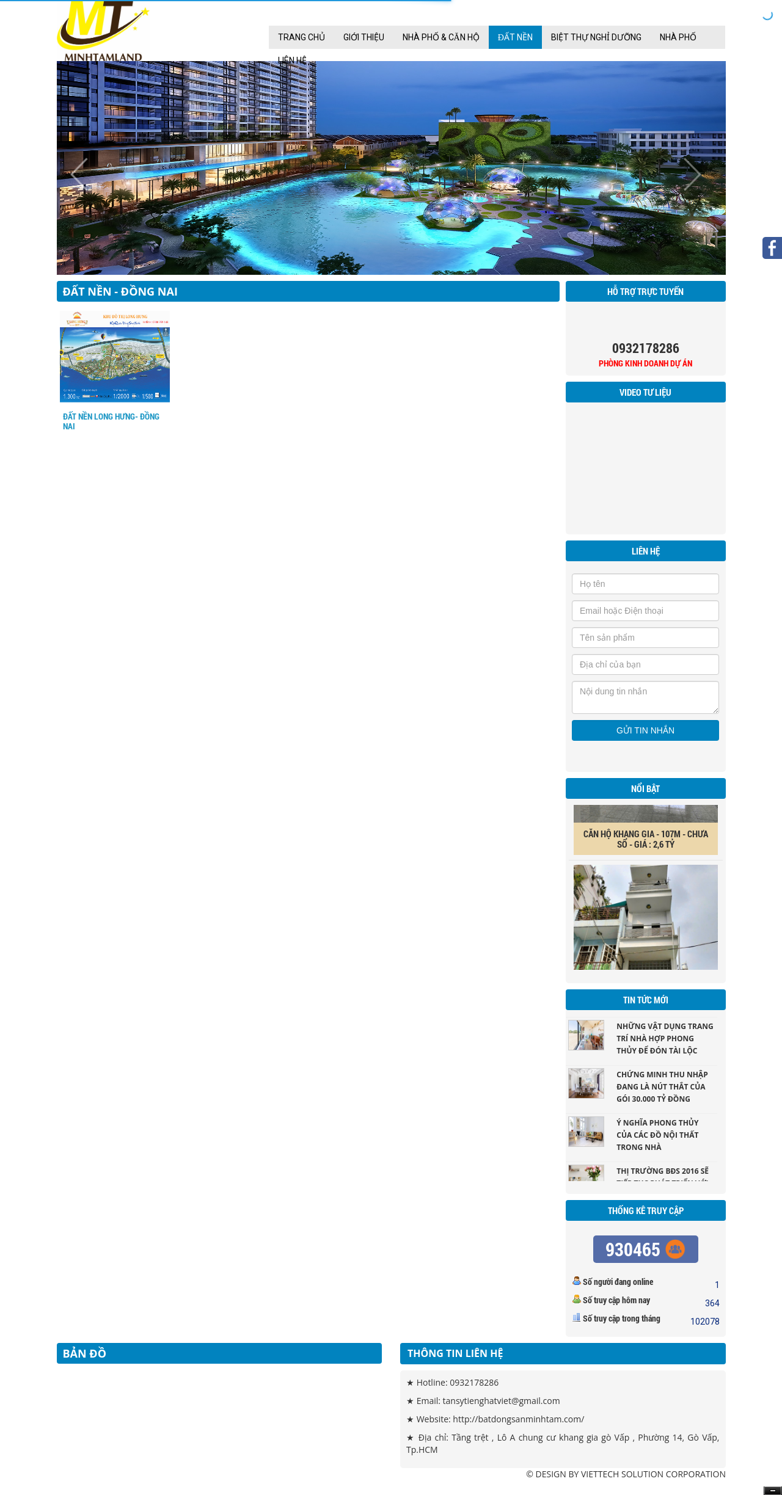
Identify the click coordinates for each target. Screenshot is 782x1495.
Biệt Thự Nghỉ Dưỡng (596, 37)
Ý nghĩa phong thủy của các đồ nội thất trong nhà (657, 1138)
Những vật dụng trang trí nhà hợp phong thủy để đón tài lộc (664, 1042)
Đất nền (515, 37)
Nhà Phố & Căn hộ (441, 37)
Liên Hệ (292, 60)
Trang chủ (301, 37)
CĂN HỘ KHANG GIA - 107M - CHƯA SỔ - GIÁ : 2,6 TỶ (645, 843)
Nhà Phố (678, 37)
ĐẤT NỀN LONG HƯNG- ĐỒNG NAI (111, 421)
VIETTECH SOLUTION (622, 1474)
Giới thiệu (363, 37)
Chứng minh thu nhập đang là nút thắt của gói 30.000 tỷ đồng (661, 1090)
